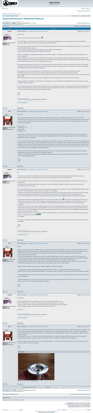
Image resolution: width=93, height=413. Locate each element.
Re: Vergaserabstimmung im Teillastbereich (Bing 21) (37, 31)
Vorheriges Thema (78, 26)
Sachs (16, 15)
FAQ (83, 8)
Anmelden (5, 8)
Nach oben (5, 108)
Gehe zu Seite (80, 23)
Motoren (12, 15)
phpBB (42, 411)
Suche (88, 8)
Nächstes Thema (86, 26)
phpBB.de (52, 412)
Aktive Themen (17, 13)
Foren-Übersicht (6, 15)
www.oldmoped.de (22, 102)
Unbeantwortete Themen (7, 13)
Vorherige (85, 23)
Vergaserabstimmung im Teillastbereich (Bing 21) (23, 19)
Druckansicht (6, 26)
